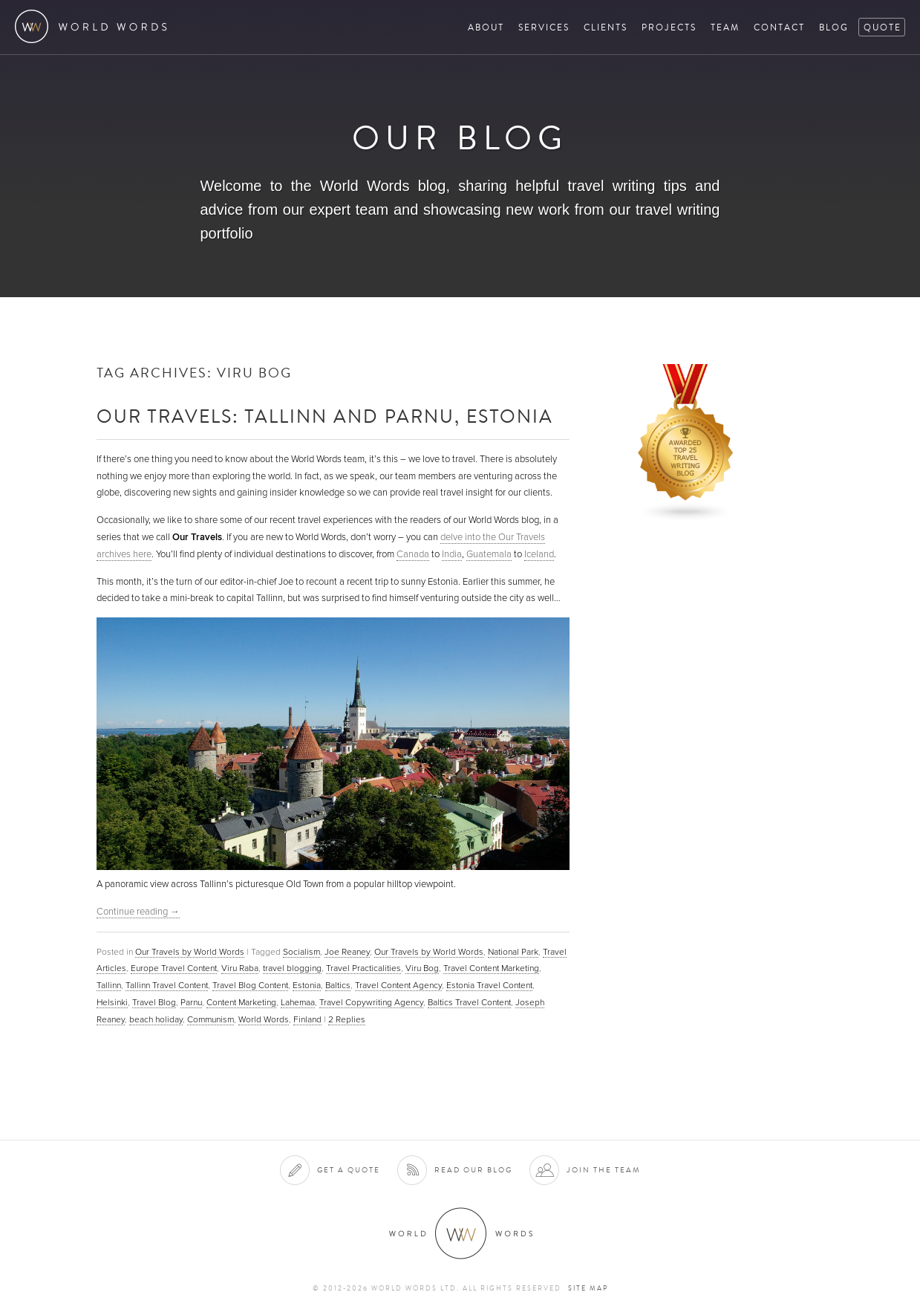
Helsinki (112, 1002)
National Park (513, 952)
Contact (779, 27)
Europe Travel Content (174, 968)
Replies (346, 1019)
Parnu (191, 1002)
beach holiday (156, 1019)
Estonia (307, 985)
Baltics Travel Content (469, 1002)
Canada (413, 554)
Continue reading (138, 912)
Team (725, 27)
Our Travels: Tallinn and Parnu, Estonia (325, 415)
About (486, 27)
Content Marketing (241, 1002)
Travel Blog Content (250, 985)
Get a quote (348, 1170)
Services (544, 27)
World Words (94, 26)
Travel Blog (154, 1002)
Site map (588, 1288)
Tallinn (109, 985)
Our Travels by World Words (189, 952)
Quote (882, 27)
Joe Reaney (347, 952)
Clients (605, 27)
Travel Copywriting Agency (371, 1002)
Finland (307, 1019)
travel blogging (292, 968)
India (452, 554)
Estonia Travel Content (489, 985)
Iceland (539, 554)
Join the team (604, 1170)
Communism (210, 1019)
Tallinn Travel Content (166, 985)
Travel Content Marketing (491, 968)
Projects (669, 27)
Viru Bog (422, 968)
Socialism (301, 952)
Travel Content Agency (398, 985)
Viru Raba (239, 968)
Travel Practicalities (363, 968)
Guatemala (489, 554)
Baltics (337, 985)
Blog (834, 27)
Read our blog (473, 1170)
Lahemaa (298, 1002)
